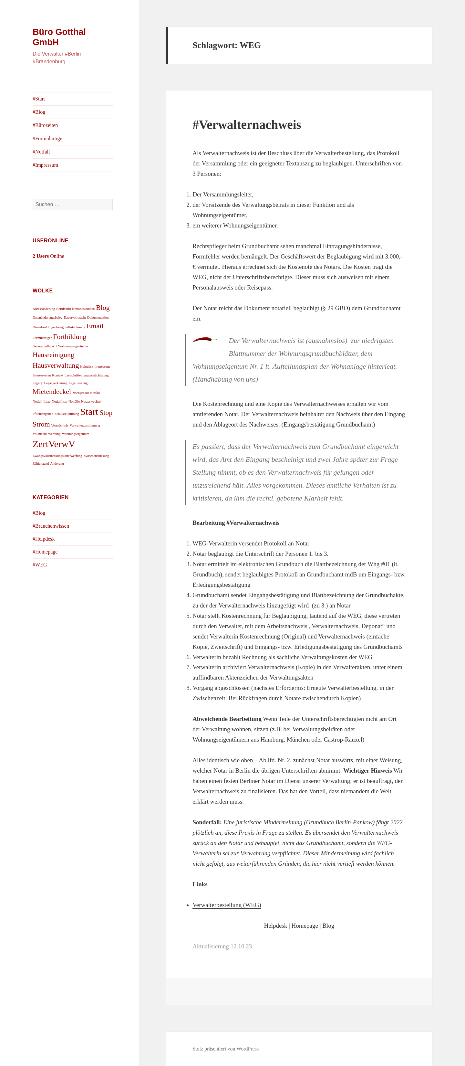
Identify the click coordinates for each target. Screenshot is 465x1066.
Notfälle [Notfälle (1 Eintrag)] (74, 401)
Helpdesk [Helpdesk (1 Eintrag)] (86, 366)
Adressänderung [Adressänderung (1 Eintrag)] (44, 309)
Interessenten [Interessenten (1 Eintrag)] (42, 375)
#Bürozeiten (45, 125)
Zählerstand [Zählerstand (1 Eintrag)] (41, 463)
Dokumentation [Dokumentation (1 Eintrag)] (97, 317)
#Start (39, 98)
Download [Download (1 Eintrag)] (40, 327)
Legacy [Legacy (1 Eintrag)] (38, 383)
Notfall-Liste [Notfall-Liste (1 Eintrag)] (41, 401)
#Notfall (41, 151)
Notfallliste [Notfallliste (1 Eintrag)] (59, 401)
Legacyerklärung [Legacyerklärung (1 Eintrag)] (55, 383)
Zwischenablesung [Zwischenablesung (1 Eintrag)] (96, 456)
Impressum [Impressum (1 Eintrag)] (102, 366)
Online (48, 256)
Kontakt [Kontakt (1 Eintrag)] (57, 375)
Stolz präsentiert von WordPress (225, 1048)
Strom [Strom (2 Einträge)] (41, 424)
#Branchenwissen (51, 526)
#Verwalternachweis (246, 125)
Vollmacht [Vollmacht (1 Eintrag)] (40, 434)
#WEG (40, 564)
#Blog (39, 112)
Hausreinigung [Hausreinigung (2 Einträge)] (53, 355)
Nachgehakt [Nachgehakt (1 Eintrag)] (80, 393)
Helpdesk (275, 925)
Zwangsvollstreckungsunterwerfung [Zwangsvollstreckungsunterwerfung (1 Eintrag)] (57, 456)
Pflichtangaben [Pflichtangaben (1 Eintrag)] (43, 414)
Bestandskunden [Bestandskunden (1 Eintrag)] (83, 309)
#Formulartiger (48, 138)
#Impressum (45, 165)
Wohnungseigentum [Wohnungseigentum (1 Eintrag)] (75, 434)
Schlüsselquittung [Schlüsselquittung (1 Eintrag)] (67, 414)
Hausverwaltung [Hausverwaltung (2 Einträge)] (56, 365)
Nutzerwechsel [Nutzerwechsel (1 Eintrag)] (91, 401)
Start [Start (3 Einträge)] (89, 411)
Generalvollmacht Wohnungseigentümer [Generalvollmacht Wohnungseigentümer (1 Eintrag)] (60, 346)
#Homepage (45, 551)
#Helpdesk (44, 539)
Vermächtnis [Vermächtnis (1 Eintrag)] (59, 425)
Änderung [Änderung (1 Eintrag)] (57, 463)
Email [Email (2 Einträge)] (95, 326)
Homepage (305, 925)
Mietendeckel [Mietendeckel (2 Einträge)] (52, 392)
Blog (328, 925)
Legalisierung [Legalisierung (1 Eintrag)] (78, 383)
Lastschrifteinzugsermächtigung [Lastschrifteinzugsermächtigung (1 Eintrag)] (87, 375)
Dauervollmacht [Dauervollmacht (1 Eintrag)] (75, 317)
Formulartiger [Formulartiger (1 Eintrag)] (42, 338)
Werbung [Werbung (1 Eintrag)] (54, 434)
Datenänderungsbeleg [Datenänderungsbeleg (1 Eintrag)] (47, 317)
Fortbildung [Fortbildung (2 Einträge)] (69, 337)
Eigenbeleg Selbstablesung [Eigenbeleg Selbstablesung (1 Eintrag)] (67, 327)
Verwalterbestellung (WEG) (226, 905)
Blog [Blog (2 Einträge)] (103, 307)
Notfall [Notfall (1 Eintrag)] (95, 393)
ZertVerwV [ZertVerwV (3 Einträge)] (54, 444)
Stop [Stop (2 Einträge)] (105, 413)
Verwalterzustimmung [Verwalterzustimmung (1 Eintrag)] (85, 425)
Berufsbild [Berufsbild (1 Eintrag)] (63, 309)
